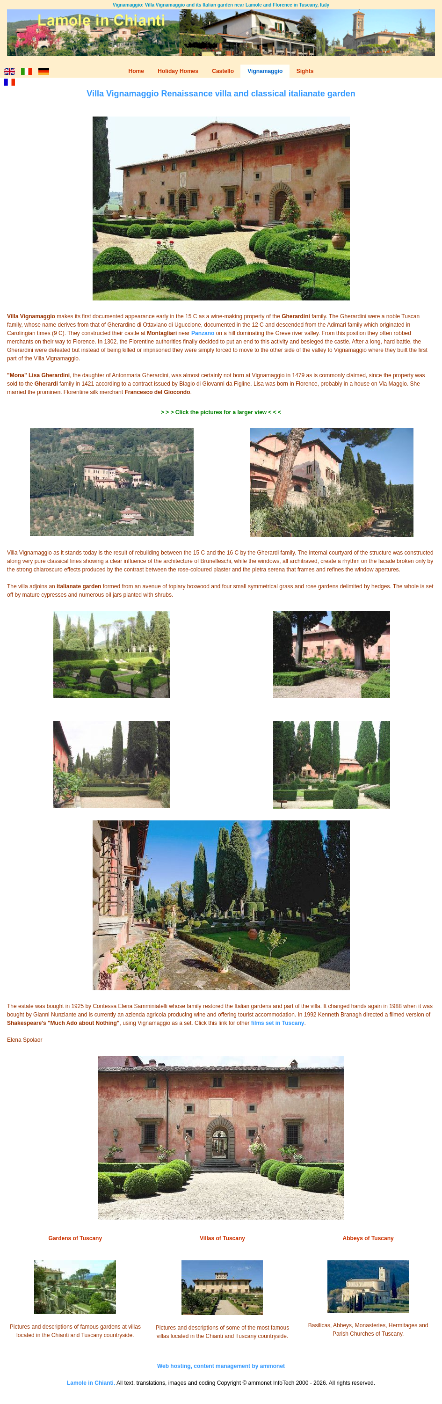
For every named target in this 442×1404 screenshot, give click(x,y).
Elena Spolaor (24, 1040)
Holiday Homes (178, 71)
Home (136, 71)
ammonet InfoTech (271, 1383)
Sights (305, 71)
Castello (223, 71)
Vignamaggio (265, 71)
